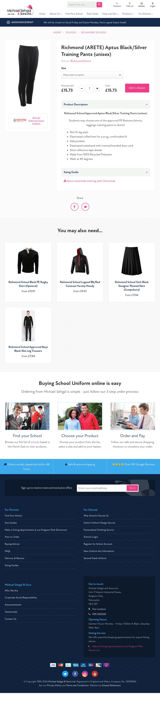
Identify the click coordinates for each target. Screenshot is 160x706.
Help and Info (110, 13)
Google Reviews (145, 464)
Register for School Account (98, 544)
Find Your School (74, 13)
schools (35, 442)
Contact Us (10, 618)
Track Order (92, 13)
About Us (56, 13)
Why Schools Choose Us (96, 515)
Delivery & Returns (14, 558)
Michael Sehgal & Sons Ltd (61, 681)
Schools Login (91, 536)
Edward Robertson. (111, 685)
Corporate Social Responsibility (21, 597)
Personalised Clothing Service (99, 529)
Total (107, 85)
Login (152, 5)
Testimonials (11, 611)
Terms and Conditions (77, 685)
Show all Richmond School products (36, 120)
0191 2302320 (99, 614)
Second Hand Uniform (95, 558)
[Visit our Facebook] (75, 674)
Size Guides (11, 522)
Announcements (13, 604)
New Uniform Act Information (99, 551)
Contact (117, 5)
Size (63, 68)
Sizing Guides (12, 565)
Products (128, 13)
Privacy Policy (54, 685)
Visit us (129, 5)
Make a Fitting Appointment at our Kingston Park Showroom (36, 529)
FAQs (7, 551)
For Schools (146, 13)
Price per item (67, 85)
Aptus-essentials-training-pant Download (89, 181)
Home (42, 13)
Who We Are (11, 590)
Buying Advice (12, 544)
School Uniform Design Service (99, 522)
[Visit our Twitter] (65, 674)
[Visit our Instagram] (85, 674)
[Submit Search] (99, 4)
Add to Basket (137, 88)
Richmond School (80, 61)
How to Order (12, 536)
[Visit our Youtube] (95, 674)
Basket (141, 5)
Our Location (99, 609)
